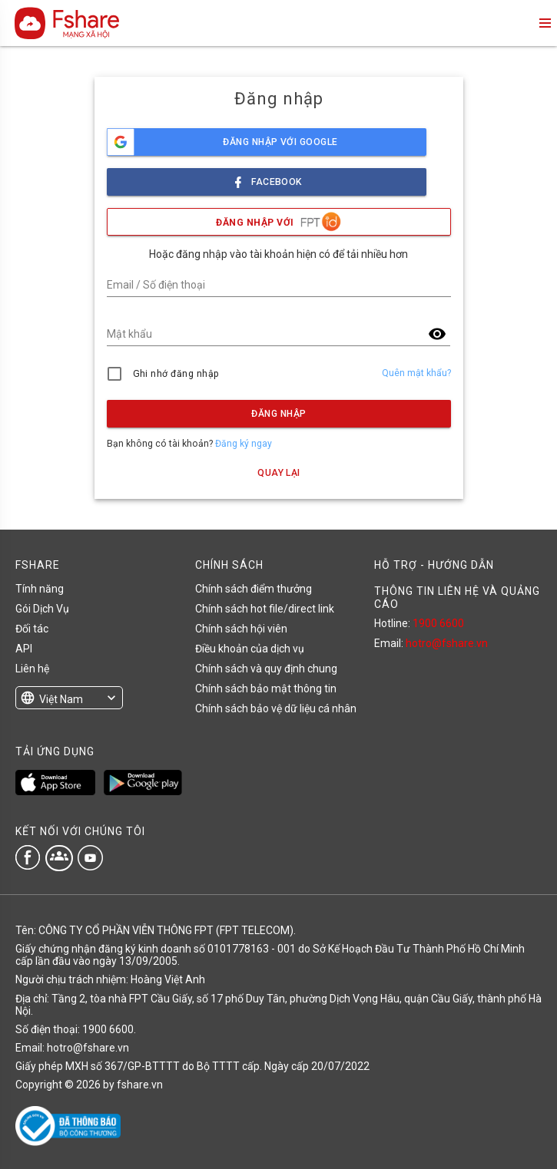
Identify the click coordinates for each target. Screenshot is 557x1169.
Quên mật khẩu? (416, 373)
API (23, 648)
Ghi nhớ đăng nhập (176, 373)
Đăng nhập (278, 413)
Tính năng (39, 589)
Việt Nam (61, 699)
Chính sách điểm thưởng (253, 589)
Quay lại (278, 472)
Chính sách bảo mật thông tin (266, 688)
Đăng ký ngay (243, 443)
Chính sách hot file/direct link (264, 609)
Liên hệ (32, 668)
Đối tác (31, 628)
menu (544, 23)
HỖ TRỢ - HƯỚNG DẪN (434, 565)
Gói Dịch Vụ (42, 609)
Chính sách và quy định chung (266, 668)
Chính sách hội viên (241, 628)
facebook (266, 177)
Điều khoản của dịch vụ (249, 648)
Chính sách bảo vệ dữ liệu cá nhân (275, 708)
